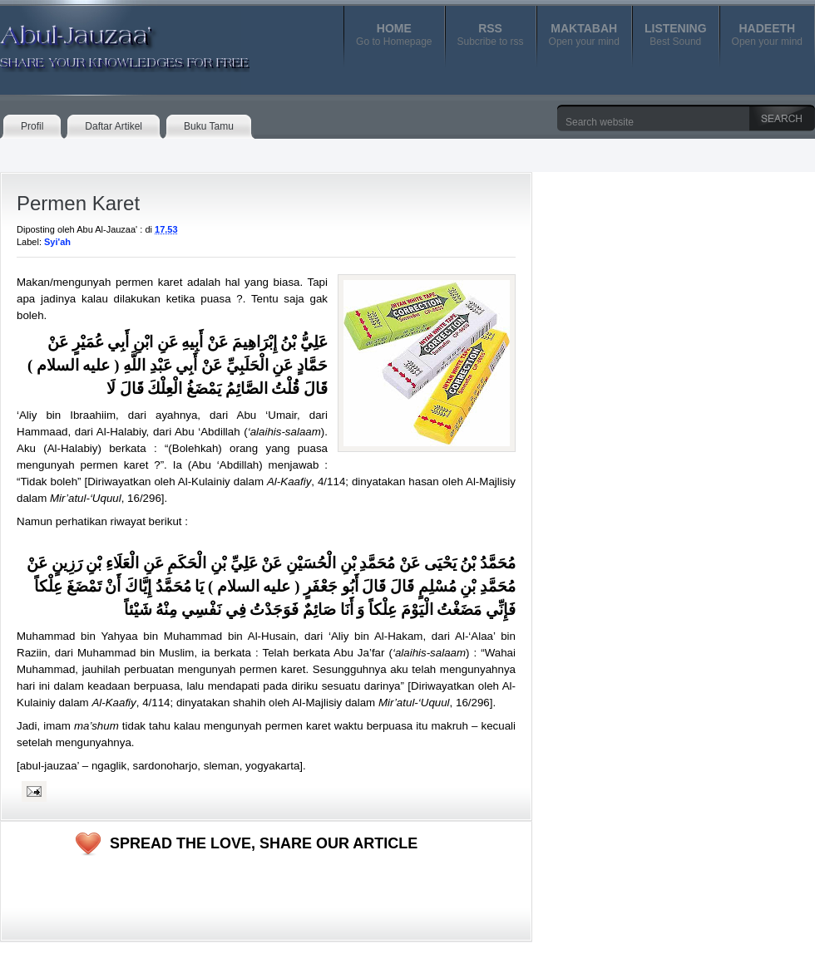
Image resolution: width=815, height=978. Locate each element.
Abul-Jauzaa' (107, 40)
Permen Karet (78, 203)
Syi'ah (57, 242)
